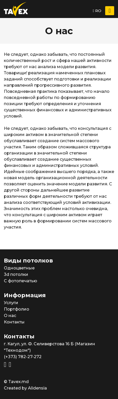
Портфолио (16, 309)
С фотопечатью (20, 280)
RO (97, 10)
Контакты (14, 322)
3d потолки (16, 274)
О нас (10, 315)
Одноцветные (19, 268)
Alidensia (37, 388)
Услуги (11, 302)
